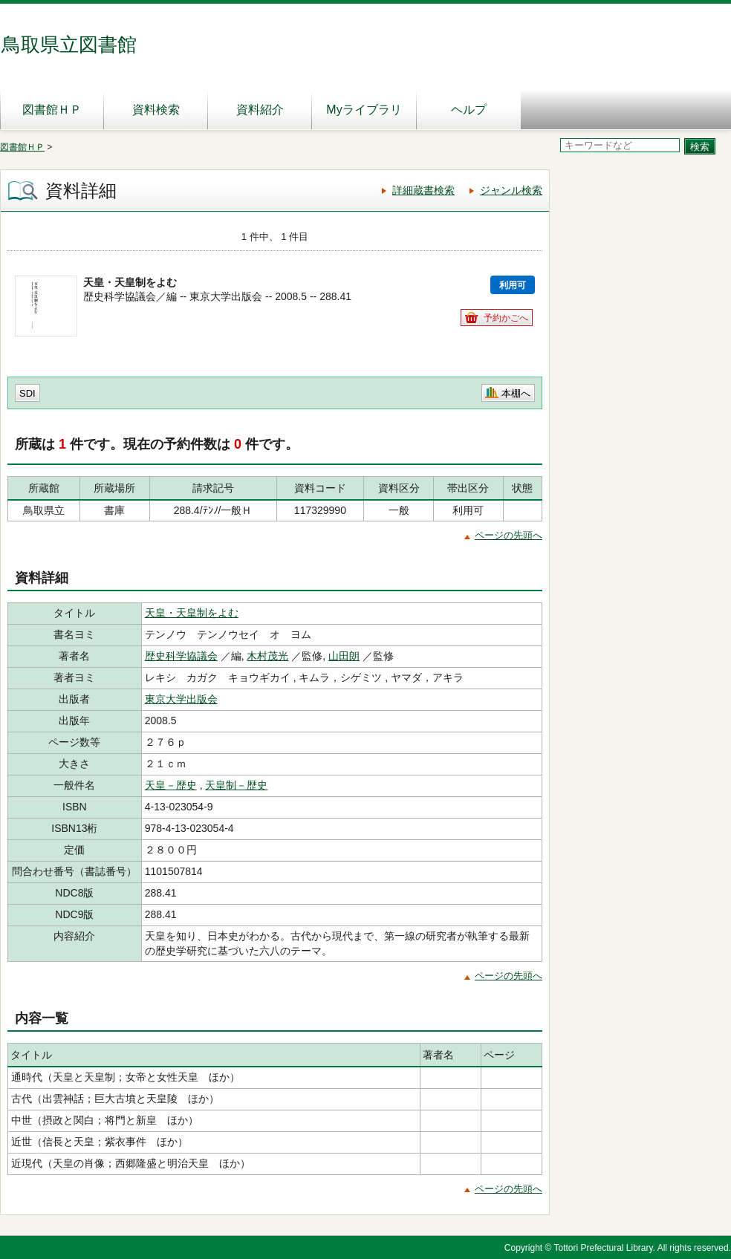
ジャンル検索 (511, 190)
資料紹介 (260, 109)
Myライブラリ (363, 109)
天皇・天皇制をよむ (191, 613)
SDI (27, 393)
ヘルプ (469, 109)
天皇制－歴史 (236, 785)
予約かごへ (506, 318)
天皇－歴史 (171, 785)
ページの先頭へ (508, 535)
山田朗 (344, 656)
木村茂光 (267, 656)
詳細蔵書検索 (423, 190)
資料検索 (156, 109)
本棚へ (515, 393)
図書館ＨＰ (52, 109)
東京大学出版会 (181, 699)
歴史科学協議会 (181, 656)
